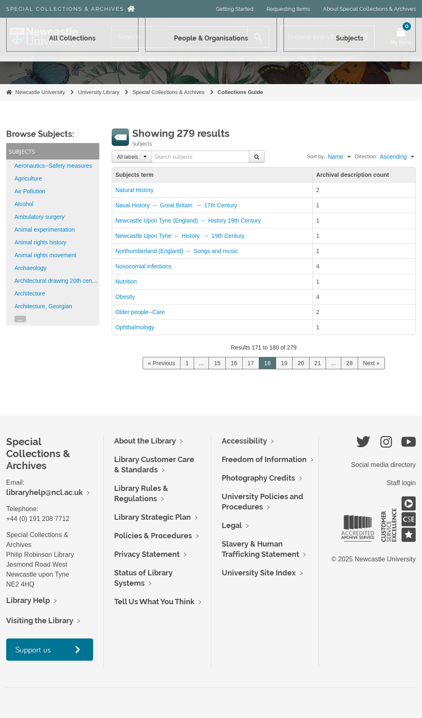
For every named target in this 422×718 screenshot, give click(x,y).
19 (284, 363)
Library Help (28, 600)
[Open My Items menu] (401, 37)
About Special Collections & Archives (369, 9)
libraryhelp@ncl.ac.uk (44, 492)
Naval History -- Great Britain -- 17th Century (177, 205)
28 (349, 363)
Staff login (401, 482)
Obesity (125, 296)
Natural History (134, 190)
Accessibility (244, 440)
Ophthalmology (134, 327)
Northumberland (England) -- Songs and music (178, 251)
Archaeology (30, 268)
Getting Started (234, 9)
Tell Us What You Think (154, 601)
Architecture (29, 293)
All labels (132, 156)
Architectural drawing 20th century (58, 280)
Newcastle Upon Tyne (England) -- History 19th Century (189, 220)
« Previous (161, 363)
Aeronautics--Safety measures (53, 165)
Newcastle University (40, 92)
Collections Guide (240, 92)
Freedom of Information (264, 459)
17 (251, 363)
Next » (371, 363)
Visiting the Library (39, 620)
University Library (98, 92)
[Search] (179, 37)
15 (217, 363)
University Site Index (259, 572)
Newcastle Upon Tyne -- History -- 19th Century (181, 235)
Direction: (366, 156)
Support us (33, 649)
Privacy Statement (147, 554)
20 (301, 363)
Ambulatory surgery (39, 217)
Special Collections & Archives (65, 9)
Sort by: (316, 156)
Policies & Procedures (153, 535)
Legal (232, 525)
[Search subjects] (201, 156)
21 (317, 363)
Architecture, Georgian (43, 306)
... (20, 319)
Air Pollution (29, 191)
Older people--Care (140, 312)
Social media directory (383, 464)
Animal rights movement (45, 255)
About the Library (145, 440)
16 (234, 363)
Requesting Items (288, 9)
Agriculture (28, 178)
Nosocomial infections (143, 266)
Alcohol (23, 204)
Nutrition (126, 281)
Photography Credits (258, 478)
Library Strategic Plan (152, 517)
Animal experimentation (44, 229)
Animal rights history (40, 242)
